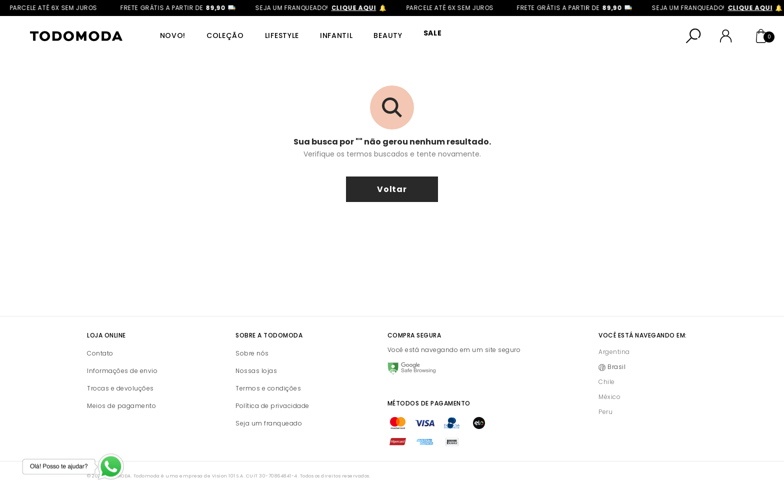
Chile (606, 382)
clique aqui (373, 8)
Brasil (617, 366)
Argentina (614, 352)
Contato (100, 353)
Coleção (223, 35)
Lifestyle (279, 35)
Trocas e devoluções (120, 388)
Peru (605, 412)
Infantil (332, 35)
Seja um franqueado (269, 423)
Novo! (171, 35)
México (609, 396)
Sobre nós (252, 353)
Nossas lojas (256, 370)
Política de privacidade (273, 406)
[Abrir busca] (693, 36)
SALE (426, 35)
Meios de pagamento (121, 406)
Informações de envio (122, 370)
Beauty (382, 35)
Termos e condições (268, 388)
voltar (392, 189)
